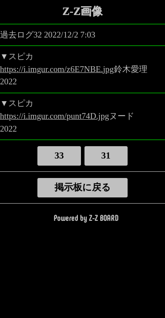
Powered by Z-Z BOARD (86, 217)
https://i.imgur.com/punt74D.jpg (54, 116)
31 (105, 155)
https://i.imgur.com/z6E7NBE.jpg (57, 69)
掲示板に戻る (83, 187)
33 (59, 155)
